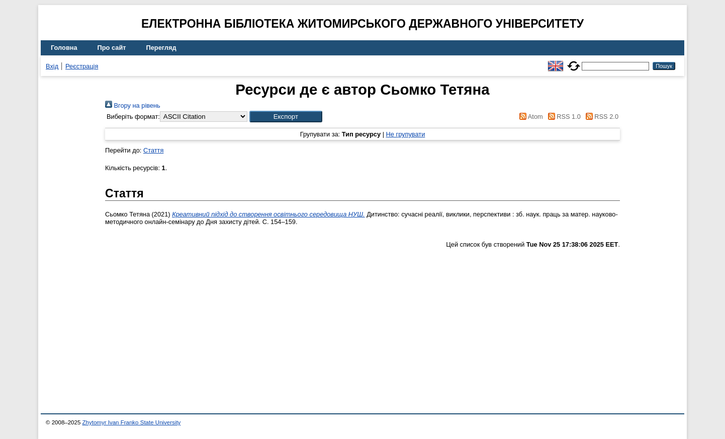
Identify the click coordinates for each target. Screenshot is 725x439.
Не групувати (405, 134)
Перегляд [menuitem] (161, 47)
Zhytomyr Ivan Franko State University (131, 422)
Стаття (153, 150)
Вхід (52, 66)
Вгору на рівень (132, 105)
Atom (529, 116)
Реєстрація (81, 66)
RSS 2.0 (600, 116)
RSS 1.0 (563, 116)
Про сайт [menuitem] (112, 47)
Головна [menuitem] (64, 47)
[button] (285, 116)
